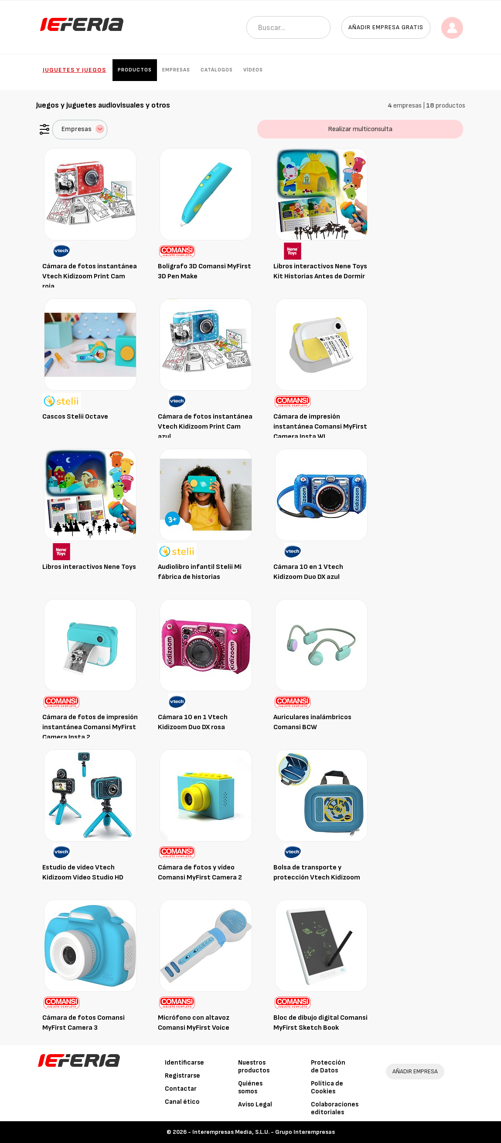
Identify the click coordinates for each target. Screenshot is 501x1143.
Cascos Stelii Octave (75, 417)
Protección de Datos (328, 1066)
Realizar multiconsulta (360, 129)
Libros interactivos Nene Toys (89, 567)
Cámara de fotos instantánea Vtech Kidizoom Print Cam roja (89, 276)
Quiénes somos (250, 1087)
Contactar (181, 1089)
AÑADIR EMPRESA (415, 1071)
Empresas (176, 70)
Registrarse (182, 1076)
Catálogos (217, 70)
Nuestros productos (253, 1066)
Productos (135, 70)
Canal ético (182, 1102)
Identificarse (184, 1062)
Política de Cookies (327, 1087)
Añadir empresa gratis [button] (385, 27)
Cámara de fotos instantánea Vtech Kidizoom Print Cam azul (205, 427)
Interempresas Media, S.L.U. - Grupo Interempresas (263, 1132)
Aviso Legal (255, 1104)
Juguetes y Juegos (74, 70)
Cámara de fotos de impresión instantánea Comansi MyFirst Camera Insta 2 (90, 727)
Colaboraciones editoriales (334, 1108)
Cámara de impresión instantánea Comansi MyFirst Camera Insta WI (320, 427)
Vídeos (253, 70)
